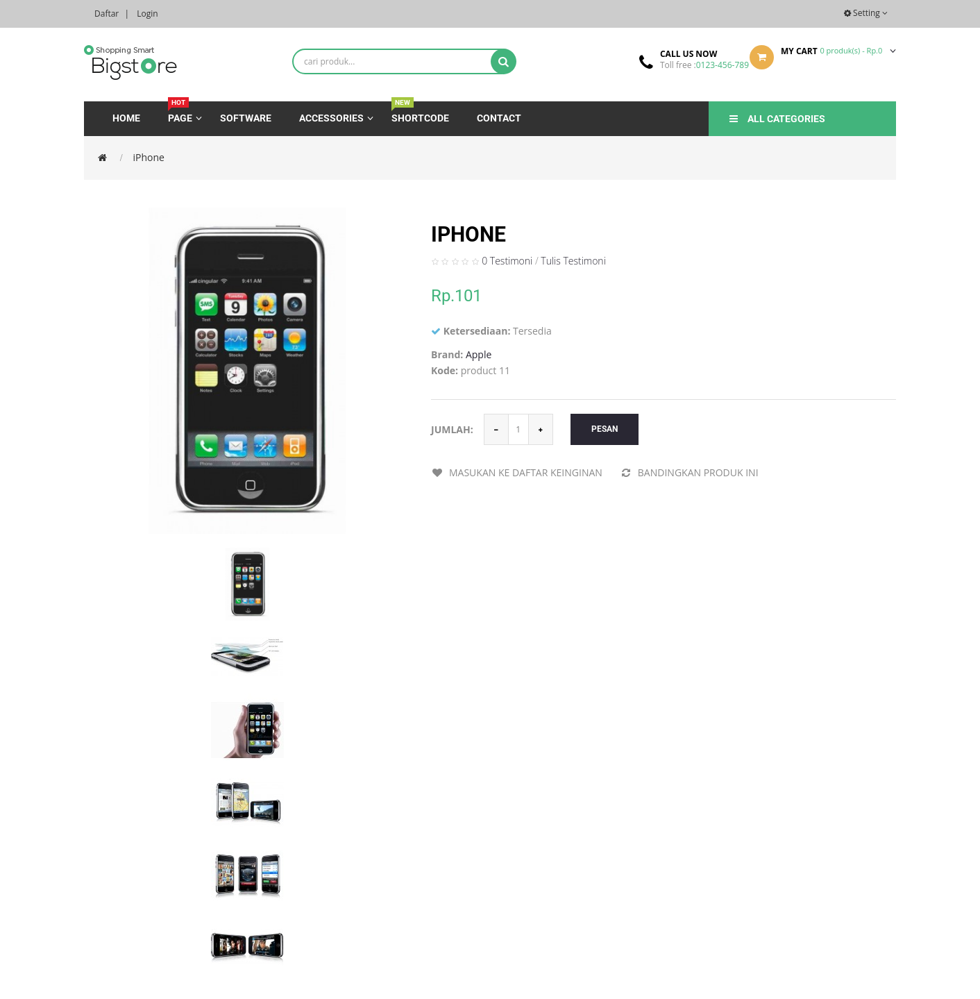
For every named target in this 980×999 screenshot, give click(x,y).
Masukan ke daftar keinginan (516, 472)
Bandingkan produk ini (689, 472)
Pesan (604, 429)
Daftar (106, 13)
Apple (478, 354)
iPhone (148, 157)
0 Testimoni (507, 260)
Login (147, 13)
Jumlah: (452, 429)
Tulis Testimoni (573, 260)
